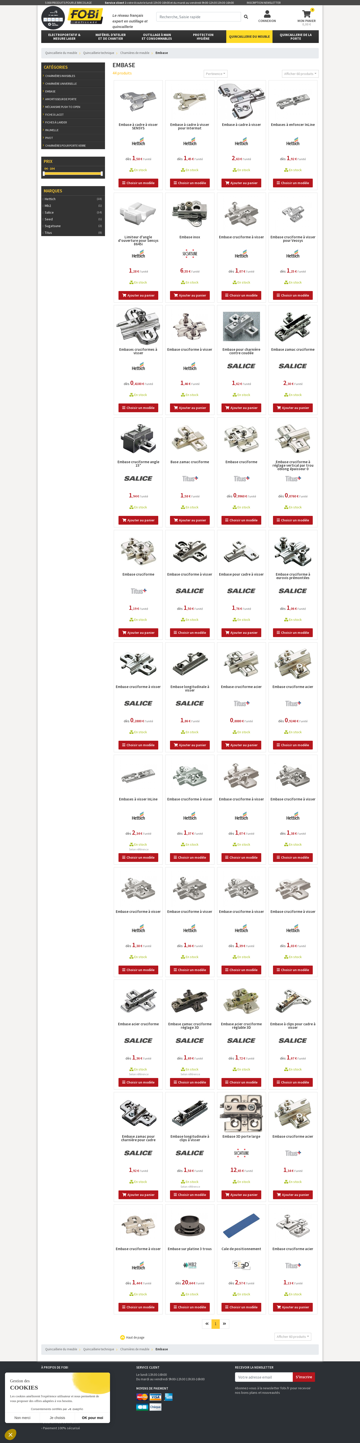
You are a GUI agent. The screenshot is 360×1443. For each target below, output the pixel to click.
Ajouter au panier (241, 183)
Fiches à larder (56, 122)
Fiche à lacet (54, 114)
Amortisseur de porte (60, 99)
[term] (198, 16)
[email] (264, 1377)
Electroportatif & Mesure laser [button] (64, 37)
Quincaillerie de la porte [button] (296, 37)
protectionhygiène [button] (203, 37)
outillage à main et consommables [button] (157, 37)
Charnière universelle (61, 83)
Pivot (49, 138)
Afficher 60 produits (299, 73)
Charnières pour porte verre (65, 145)
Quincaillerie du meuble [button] (249, 36)
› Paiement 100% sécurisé (60, 1428)
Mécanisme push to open (62, 107)
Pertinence (214, 73)
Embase (50, 91)
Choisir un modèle (138, 183)
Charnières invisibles (60, 76)
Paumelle (51, 130)
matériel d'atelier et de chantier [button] (111, 37)
